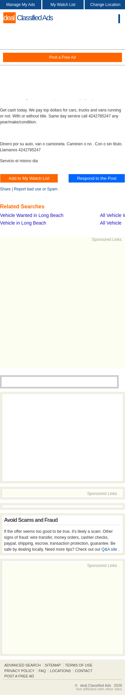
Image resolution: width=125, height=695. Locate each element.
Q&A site (110, 549)
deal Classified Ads (95, 685)
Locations (60, 671)
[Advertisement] (62, 63)
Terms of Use (79, 665)
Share (5, 189)
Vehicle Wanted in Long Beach (31, 215)
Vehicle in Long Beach (23, 223)
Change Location (105, 4)
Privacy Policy (19, 671)
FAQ (42, 671)
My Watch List (63, 4)
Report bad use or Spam (36, 189)
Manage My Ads (20, 4)
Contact (83, 671)
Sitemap (53, 665)
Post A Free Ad (19, 676)
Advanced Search (22, 665)
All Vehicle (111, 223)
